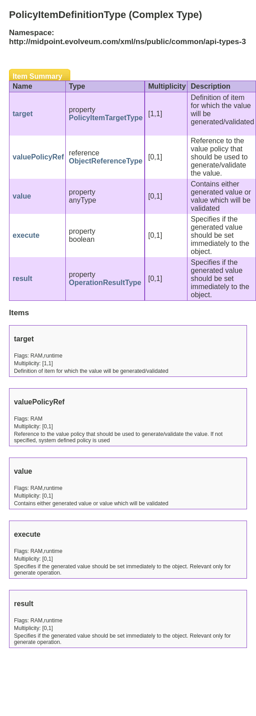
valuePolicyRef (38, 157)
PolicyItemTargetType (106, 118)
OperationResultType (105, 282)
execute (26, 235)
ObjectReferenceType (105, 161)
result (22, 278)
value (22, 196)
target (22, 114)
